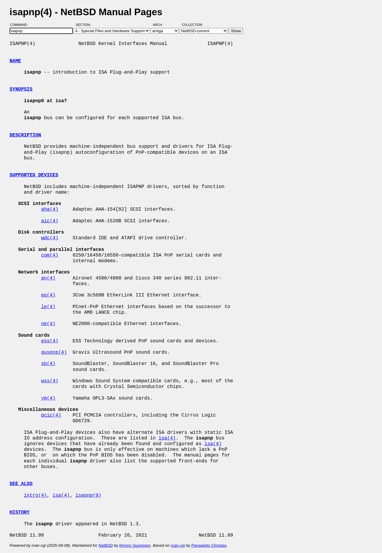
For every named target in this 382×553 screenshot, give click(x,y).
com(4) (49, 255)
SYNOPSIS (21, 89)
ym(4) (48, 398)
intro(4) (35, 495)
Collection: (192, 25)
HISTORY (20, 512)
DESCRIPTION (25, 135)
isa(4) (167, 438)
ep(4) (48, 295)
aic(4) (49, 221)
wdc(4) (49, 238)
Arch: (160, 25)
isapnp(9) (88, 495)
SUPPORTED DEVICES (34, 175)
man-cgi (178, 545)
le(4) (48, 307)
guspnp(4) (54, 352)
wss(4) (49, 381)
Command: (20, 25)
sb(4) (48, 364)
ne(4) (48, 324)
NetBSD (105, 545)
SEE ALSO (21, 484)
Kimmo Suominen (134, 545)
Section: (84, 25)
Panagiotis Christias (209, 545)
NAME (15, 61)
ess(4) (49, 341)
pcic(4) (51, 415)
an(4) (48, 278)
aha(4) (49, 209)
